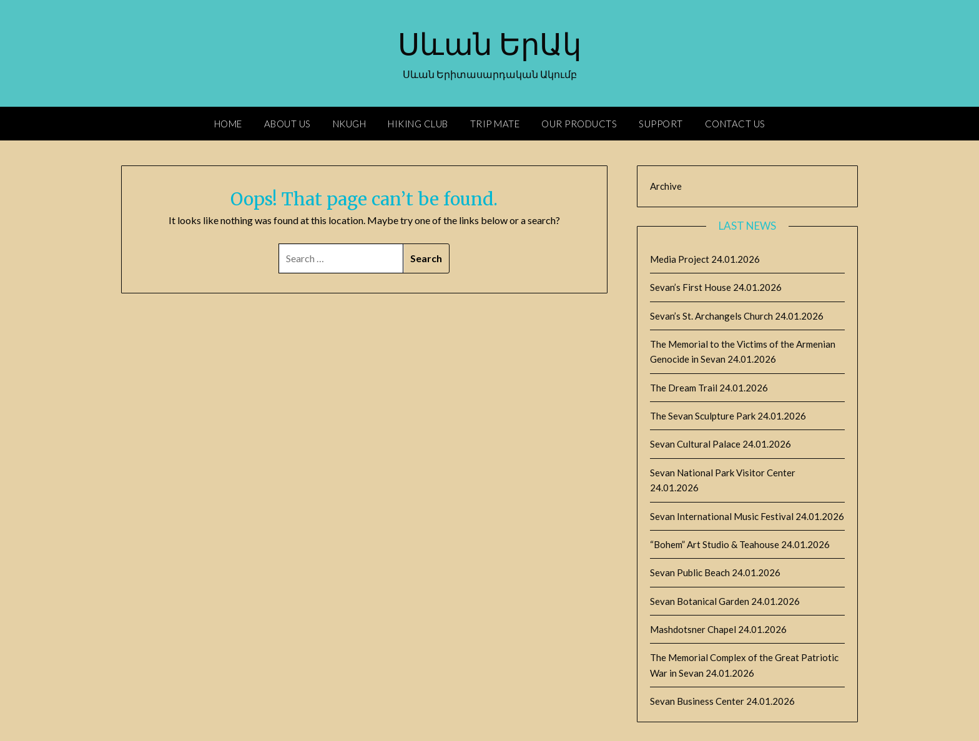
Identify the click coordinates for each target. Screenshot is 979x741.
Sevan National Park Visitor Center (722, 472)
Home (228, 123)
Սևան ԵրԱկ (489, 44)
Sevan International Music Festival (722, 516)
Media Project (679, 259)
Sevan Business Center (697, 701)
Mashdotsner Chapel (693, 629)
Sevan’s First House (690, 287)
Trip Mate (495, 123)
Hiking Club (418, 123)
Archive (666, 186)
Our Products (579, 123)
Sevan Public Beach (690, 572)
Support (661, 123)
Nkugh (350, 123)
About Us (287, 123)
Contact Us (735, 123)
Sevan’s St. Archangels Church (711, 315)
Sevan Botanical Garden (699, 601)
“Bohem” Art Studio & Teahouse (714, 544)
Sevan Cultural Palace (695, 443)
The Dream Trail (683, 387)
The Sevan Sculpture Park (702, 415)
